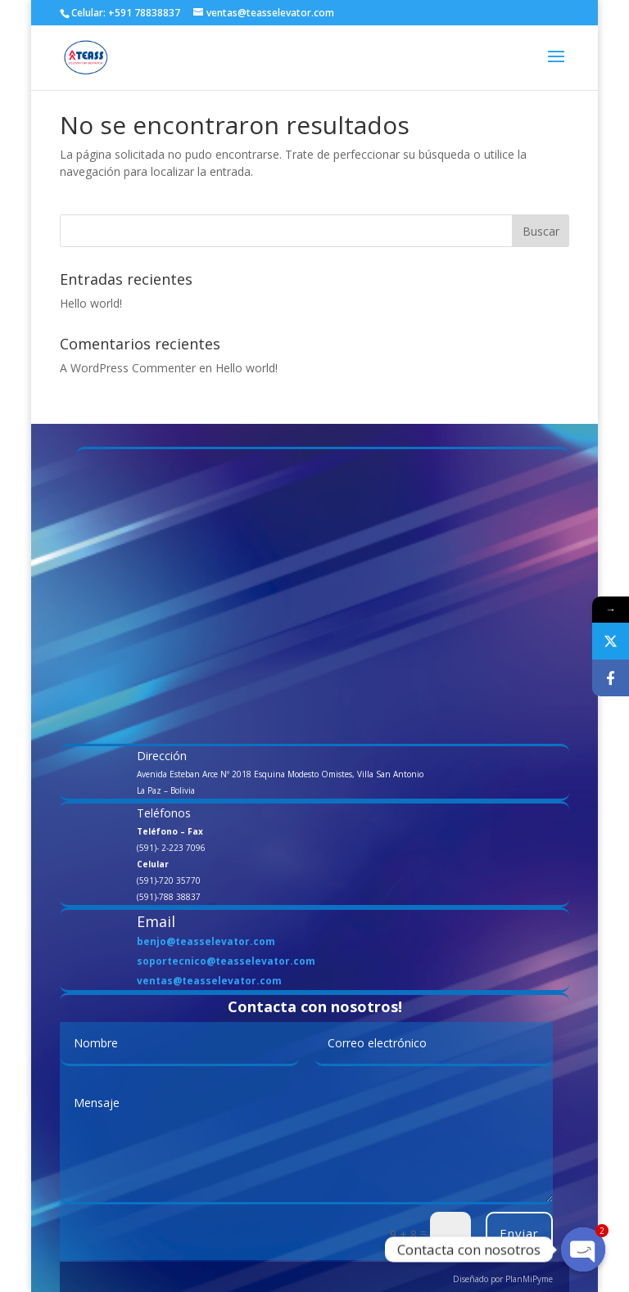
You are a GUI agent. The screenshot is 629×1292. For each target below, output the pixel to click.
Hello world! (91, 303)
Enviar (519, 1233)
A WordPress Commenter (128, 368)
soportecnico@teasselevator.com (226, 961)
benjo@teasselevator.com (206, 941)
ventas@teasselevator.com (209, 981)
